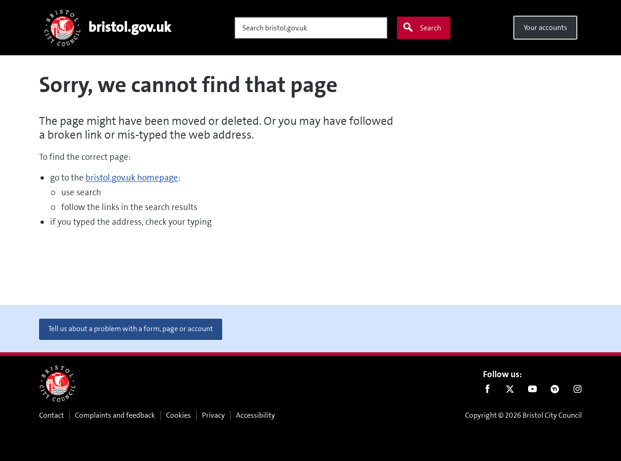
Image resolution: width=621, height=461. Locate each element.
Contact (51, 415)
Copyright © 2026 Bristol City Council (523, 415)
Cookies (178, 415)
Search (421, 27)
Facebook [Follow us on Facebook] (487, 391)
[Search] (311, 28)
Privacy (213, 415)
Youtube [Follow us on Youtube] (532, 391)
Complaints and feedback (115, 415)
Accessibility (255, 415)
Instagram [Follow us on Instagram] (577, 391)
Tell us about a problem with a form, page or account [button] (130, 328)
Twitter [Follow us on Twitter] (510, 391)
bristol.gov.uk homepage (132, 177)
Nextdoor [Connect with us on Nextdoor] (555, 391)
